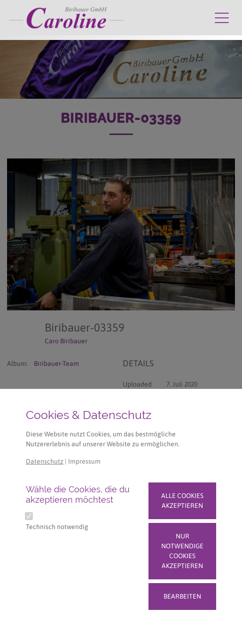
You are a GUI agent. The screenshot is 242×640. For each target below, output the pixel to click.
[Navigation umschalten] (221, 17)
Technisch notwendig (57, 526)
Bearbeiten (182, 596)
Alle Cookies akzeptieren (182, 500)
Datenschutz (44, 461)
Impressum (84, 461)
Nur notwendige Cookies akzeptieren (182, 550)
